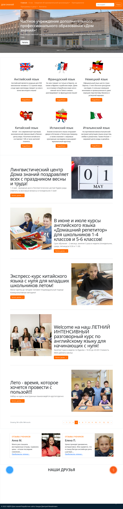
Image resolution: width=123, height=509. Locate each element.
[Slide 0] (58, 50)
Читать (25, 42)
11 (100, 422)
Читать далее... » (17, 195)
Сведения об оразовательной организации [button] (51, 3)
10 (96, 422)
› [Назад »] (111, 422)
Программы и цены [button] (28, 6)
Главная (24, 3)
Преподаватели (78, 3)
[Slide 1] (61, 50)
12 (104, 422)
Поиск (118, 5)
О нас (31, 3)
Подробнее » (26, 100)
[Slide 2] (64, 50)
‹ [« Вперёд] (63, 422)
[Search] (105, 4)
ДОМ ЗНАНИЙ (7, 4)
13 (108, 422)
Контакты (43, 6)
